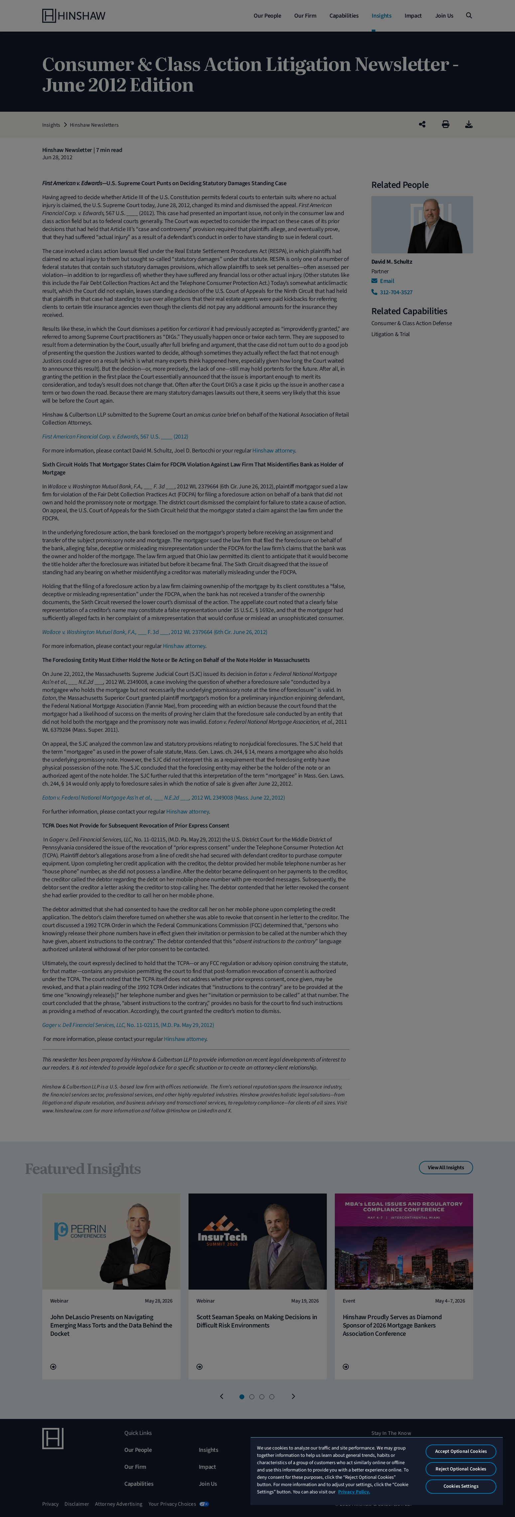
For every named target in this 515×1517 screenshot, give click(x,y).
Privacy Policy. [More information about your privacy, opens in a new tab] (354, 1491)
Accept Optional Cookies (461, 1451)
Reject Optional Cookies (461, 1468)
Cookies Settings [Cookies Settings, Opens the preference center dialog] (461, 1486)
